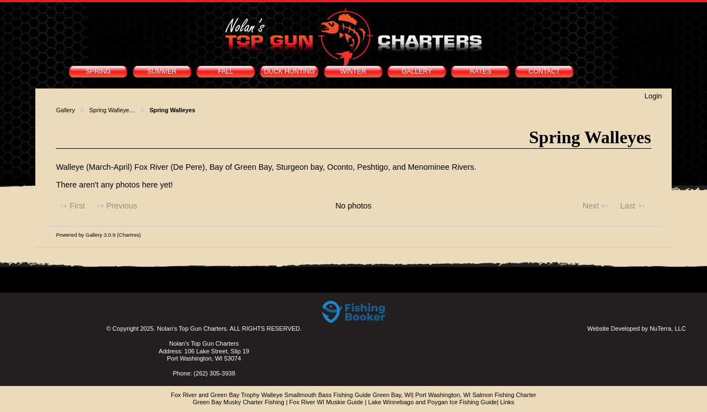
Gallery (65, 110)
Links (507, 402)
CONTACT (544, 71)
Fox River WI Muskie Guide (326, 402)
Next (596, 205)
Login (653, 96)
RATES (480, 71)
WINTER (353, 71)
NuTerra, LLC (667, 328)
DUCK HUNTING (289, 71)
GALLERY (417, 71)
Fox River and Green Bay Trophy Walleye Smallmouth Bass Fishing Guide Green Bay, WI (291, 395)
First (72, 205)
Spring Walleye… (112, 110)
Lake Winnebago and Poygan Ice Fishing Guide (432, 402)
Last (633, 205)
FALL (225, 71)
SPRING (98, 71)
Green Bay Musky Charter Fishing (238, 402)
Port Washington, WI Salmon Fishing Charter (475, 395)
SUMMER (161, 71)
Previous (117, 205)
